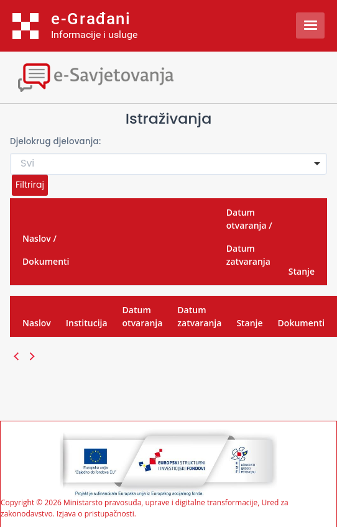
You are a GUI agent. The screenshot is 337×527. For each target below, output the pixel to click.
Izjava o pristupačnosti (95, 513)
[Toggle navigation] (109, 76)
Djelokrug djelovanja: (55, 141)
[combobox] (168, 164)
